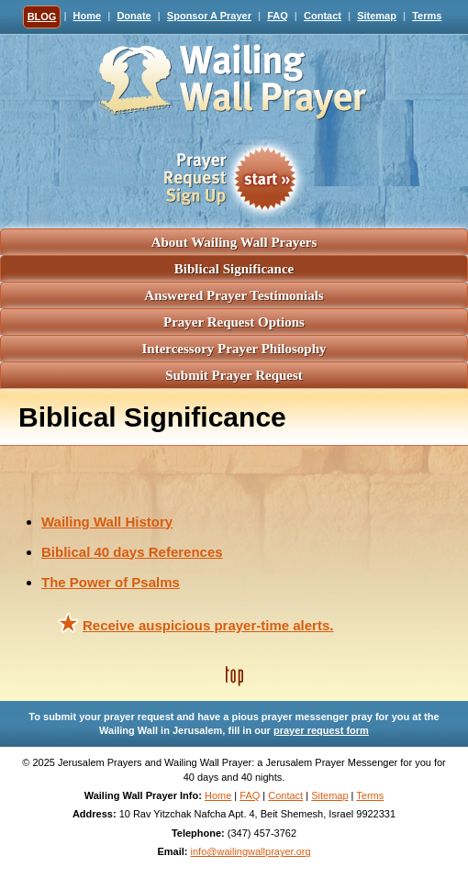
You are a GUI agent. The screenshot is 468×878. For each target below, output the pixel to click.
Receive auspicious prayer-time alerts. (208, 625)
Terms (426, 15)
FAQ (277, 15)
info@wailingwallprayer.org (251, 851)
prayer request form (321, 730)
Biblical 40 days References (132, 552)
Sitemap (376, 15)
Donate (133, 15)
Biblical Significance (234, 268)
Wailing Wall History (107, 521)
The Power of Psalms (110, 582)
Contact (322, 15)
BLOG (42, 16)
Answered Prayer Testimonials (233, 295)
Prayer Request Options (234, 322)
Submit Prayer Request (234, 375)
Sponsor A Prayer (209, 15)
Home (87, 15)
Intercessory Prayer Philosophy (233, 348)
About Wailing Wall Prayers (234, 242)
